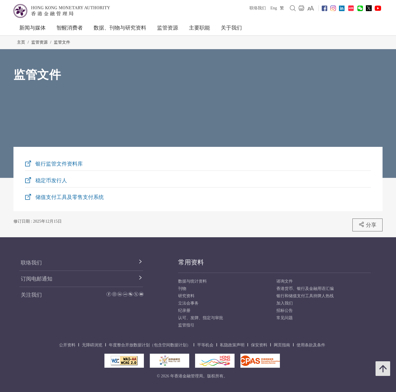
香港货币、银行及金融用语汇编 (305, 288)
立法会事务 (188, 303)
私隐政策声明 (232, 345)
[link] (310, 8)
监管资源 (167, 28)
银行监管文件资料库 (59, 164)
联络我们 (257, 8)
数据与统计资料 (192, 281)
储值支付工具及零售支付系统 (69, 197)
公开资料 (67, 345)
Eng (273, 8)
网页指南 (282, 345)
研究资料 (186, 296)
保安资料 (259, 345)
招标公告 (284, 310)
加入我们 (284, 303)
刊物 (182, 288)
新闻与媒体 (32, 28)
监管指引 (186, 325)
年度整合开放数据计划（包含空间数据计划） (150, 345)
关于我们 (231, 28)
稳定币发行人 (51, 180)
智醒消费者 (69, 28)
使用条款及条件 (311, 345)
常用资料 (191, 262)
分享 (367, 224)
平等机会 (205, 345)
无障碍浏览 (92, 345)
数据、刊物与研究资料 (120, 28)
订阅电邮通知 (36, 279)
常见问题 (284, 318)
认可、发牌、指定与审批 (200, 318)
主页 (21, 42)
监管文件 (62, 42)
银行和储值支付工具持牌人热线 (305, 296)
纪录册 (184, 310)
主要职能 (199, 28)
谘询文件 (284, 281)
